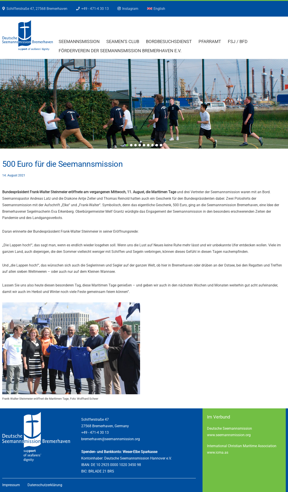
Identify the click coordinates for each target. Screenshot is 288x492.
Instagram (130, 9)
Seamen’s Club (122, 41)
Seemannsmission (79, 41)
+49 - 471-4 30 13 (95, 9)
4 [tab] (140, 145)
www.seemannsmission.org (229, 435)
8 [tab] (157, 145)
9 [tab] (161, 145)
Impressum (11, 485)
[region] (144, 104)
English (156, 9)
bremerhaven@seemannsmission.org (110, 439)
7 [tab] (152, 145)
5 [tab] (144, 145)
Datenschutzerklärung (45, 485)
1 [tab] (127, 145)
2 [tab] (131, 145)
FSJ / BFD (237, 41)
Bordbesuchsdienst (169, 41)
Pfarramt (209, 41)
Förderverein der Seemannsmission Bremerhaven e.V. (120, 50)
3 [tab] (135, 145)
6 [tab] (148, 145)
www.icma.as (217, 452)
